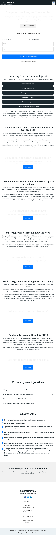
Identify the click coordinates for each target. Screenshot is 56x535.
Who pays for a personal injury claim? (15, 390)
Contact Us (28, 522)
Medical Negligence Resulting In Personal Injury (28, 281)
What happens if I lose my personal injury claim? (18, 394)
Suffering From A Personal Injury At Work (28, 232)
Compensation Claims (28, 507)
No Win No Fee (28, 510)
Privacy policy (21, 533)
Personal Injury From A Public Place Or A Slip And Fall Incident (28, 183)
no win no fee (20, 472)
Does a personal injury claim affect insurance (17, 399)
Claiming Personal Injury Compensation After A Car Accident (28, 128)
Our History (28, 505)
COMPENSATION (7, 3)
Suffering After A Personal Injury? (28, 76)
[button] (53, 3)
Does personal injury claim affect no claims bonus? (19, 403)
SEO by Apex (42, 530)
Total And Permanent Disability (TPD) (28, 335)
